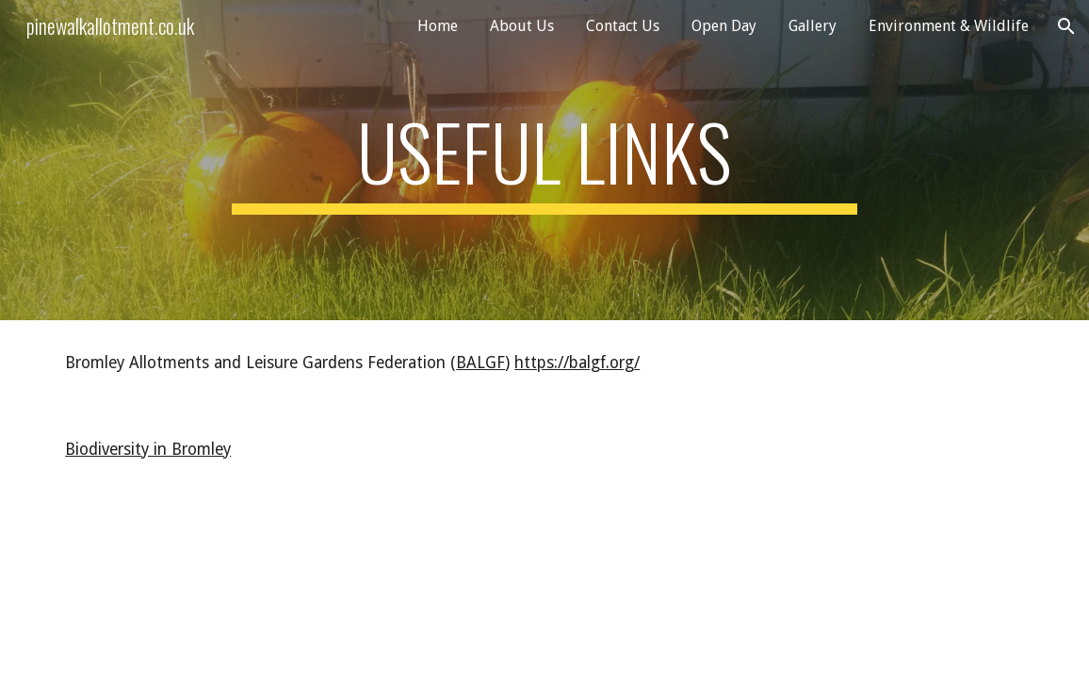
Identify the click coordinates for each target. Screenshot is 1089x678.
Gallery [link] (812, 26)
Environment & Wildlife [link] (949, 26)
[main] (544, 160)
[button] (1066, 26)
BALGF (480, 362)
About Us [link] (522, 26)
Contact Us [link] (622, 26)
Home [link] (437, 26)
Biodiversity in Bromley (148, 449)
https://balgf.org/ (577, 362)
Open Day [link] (723, 26)
